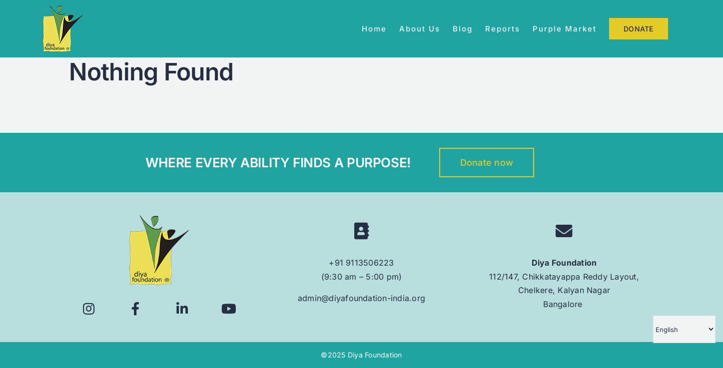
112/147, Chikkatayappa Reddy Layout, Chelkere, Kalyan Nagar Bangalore (564, 290)
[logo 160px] (159, 219)
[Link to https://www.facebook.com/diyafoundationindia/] (135, 309)
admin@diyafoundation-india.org (361, 298)
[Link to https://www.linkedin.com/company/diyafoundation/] (182, 309)
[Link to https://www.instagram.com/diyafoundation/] (89, 309)
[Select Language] (684, 329)
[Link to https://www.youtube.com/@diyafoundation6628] (228, 309)
